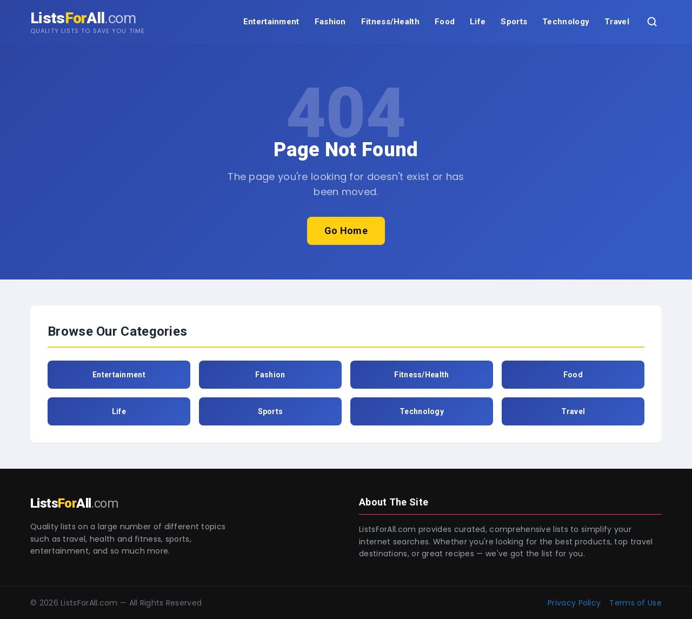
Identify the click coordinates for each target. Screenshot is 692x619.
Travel (616, 21)
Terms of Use (635, 602)
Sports (514, 21)
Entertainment (271, 21)
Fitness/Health (390, 21)
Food (445, 21)
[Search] (652, 21)
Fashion (330, 21)
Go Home (346, 230)
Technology (565, 21)
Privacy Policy (574, 602)
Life (477, 21)
